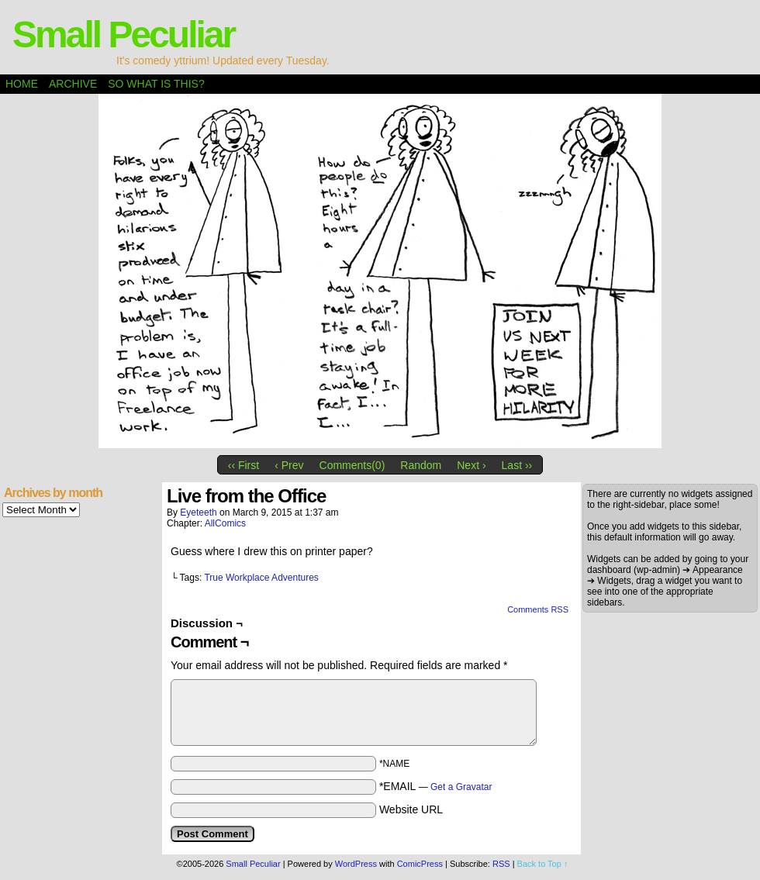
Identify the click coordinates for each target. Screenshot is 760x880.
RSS (501, 863)
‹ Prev (289, 465)
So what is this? (156, 84)
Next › (471, 465)
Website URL (411, 809)
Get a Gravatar (461, 787)
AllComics (225, 523)
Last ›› (517, 465)
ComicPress (420, 863)
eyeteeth (198, 512)
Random (420, 465)
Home (21, 84)
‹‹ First (243, 465)
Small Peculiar (123, 34)
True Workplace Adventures (261, 577)
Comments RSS (537, 609)
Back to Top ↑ (542, 863)
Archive (73, 84)
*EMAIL (435, 786)
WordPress (356, 863)
